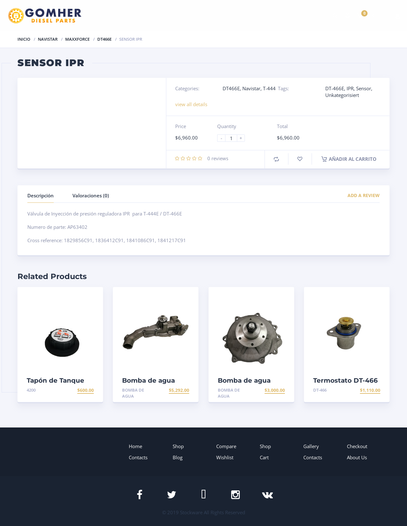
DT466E (104, 39)
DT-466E (334, 88)
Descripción (40, 195)
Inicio (23, 39)
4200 (31, 390)
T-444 (269, 88)
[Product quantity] (233, 138)
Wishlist (224, 457)
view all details (191, 104)
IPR (350, 88)
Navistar (48, 39)
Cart (264, 457)
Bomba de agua (133, 393)
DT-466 (320, 390)
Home (135, 446)
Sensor (363, 88)
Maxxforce (77, 39)
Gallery (311, 446)
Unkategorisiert (342, 95)
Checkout (357, 446)
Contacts (138, 457)
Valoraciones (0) (90, 195)
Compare (226, 446)
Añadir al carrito (348, 159)
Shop (178, 446)
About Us (357, 457)
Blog (178, 457)
